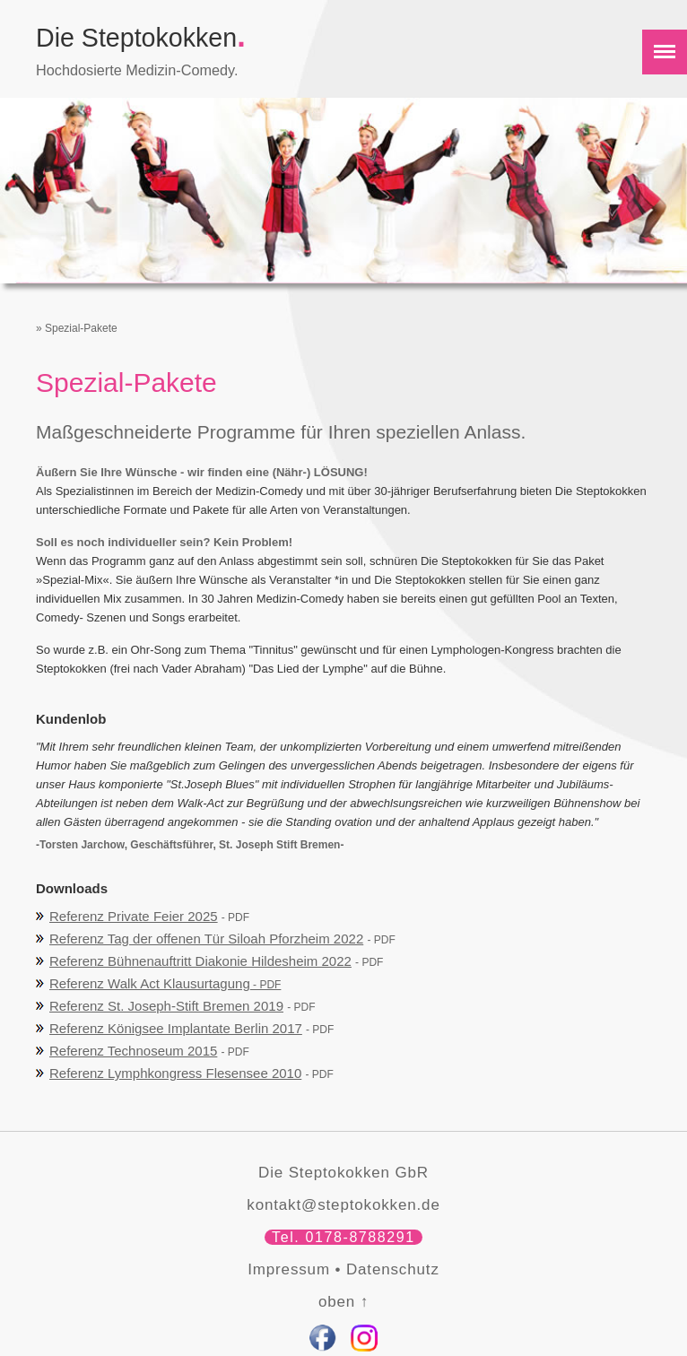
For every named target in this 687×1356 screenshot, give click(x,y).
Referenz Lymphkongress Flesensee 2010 (175, 1073)
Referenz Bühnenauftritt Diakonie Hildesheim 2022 (200, 961)
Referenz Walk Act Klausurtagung (165, 983)
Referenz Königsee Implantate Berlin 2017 (175, 1028)
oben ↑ (343, 1301)
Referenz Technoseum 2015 (133, 1050)
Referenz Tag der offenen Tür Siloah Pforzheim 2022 (206, 938)
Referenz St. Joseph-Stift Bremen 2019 (166, 1005)
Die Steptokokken (141, 37)
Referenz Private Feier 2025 (133, 916)
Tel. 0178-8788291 (343, 1237)
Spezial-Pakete (81, 328)
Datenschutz (392, 1269)
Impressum (289, 1269)
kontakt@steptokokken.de (343, 1204)
